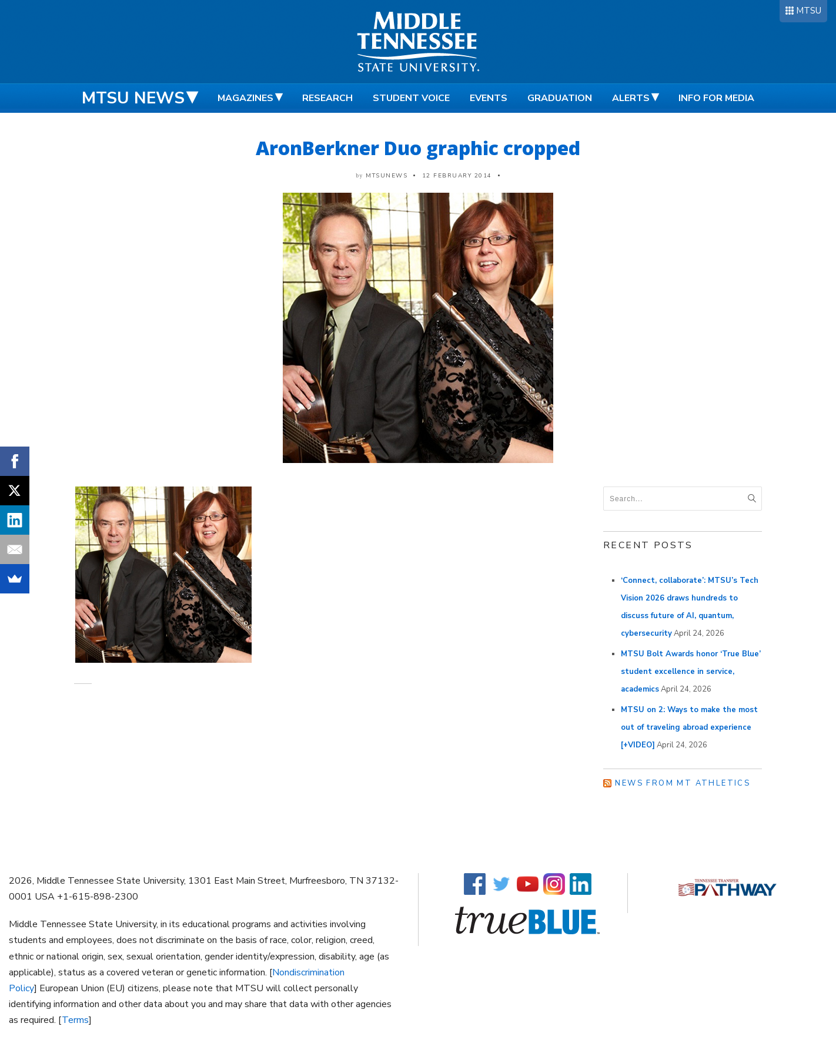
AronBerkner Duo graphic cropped (418, 147)
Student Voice (411, 98)
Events (488, 98)
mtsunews (386, 176)
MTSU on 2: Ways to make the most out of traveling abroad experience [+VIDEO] (689, 727)
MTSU (808, 10)
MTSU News (133, 98)
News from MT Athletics (682, 783)
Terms (75, 1020)
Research (327, 98)
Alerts (631, 98)
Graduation (559, 98)
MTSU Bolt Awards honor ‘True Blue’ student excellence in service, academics (691, 672)
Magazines (245, 98)
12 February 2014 (457, 176)
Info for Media (716, 98)
